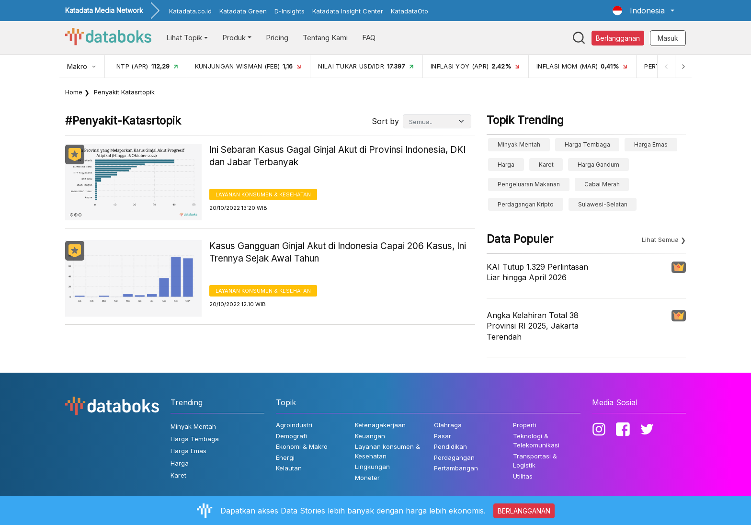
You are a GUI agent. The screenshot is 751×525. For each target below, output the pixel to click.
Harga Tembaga (587, 144)
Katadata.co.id (190, 11)
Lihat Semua (660, 239)
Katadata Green (243, 11)
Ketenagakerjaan (380, 425)
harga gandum (598, 164)
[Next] (683, 66)
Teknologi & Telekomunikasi (536, 440)
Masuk (668, 38)
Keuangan (370, 436)
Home (73, 92)
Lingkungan (372, 466)
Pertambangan (456, 468)
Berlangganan (618, 38)
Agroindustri (294, 425)
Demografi (291, 436)
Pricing (277, 37)
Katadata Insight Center (347, 11)
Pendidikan (450, 446)
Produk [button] (234, 37)
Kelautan (289, 468)
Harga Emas (651, 144)
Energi (285, 457)
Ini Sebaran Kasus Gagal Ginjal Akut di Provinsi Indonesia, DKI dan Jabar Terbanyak (337, 156)
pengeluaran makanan (529, 184)
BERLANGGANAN (524, 511)
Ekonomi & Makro (302, 446)
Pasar (442, 436)
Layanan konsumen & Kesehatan (263, 194)
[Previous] (665, 66)
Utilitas (523, 476)
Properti (524, 425)
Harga (506, 164)
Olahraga (448, 425)
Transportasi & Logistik (535, 460)
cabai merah (602, 184)
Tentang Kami (325, 37)
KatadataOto (409, 11)
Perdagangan (454, 457)
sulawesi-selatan (602, 204)
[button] (643, 10)
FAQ (369, 37)
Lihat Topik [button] (184, 37)
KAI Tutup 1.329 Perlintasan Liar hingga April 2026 (537, 272)
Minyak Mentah (519, 144)
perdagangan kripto (526, 204)
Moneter (367, 477)
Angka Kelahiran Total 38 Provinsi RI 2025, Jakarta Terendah (533, 326)
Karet (546, 164)
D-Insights (289, 11)
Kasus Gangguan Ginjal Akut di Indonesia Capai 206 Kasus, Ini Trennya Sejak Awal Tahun (337, 252)
